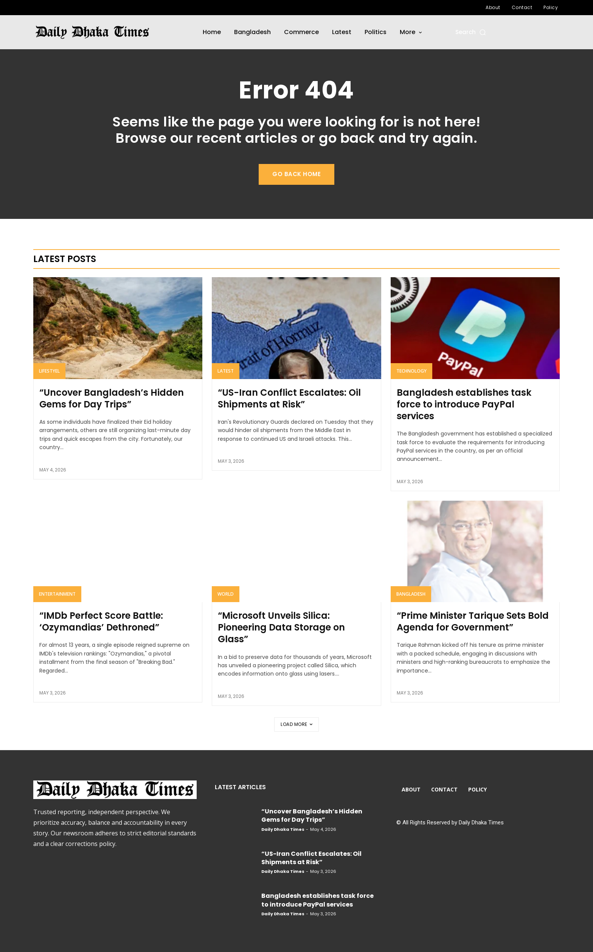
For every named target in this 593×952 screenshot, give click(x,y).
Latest (225, 371)
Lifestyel (49, 371)
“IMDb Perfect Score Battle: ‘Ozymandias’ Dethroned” (101, 621)
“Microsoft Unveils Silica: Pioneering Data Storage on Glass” (281, 627)
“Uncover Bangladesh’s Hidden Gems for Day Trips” (111, 398)
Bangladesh (410, 594)
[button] (471, 32)
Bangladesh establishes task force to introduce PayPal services (464, 404)
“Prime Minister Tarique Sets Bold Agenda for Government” (473, 621)
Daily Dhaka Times (282, 829)
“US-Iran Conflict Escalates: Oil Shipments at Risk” (289, 398)
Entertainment (57, 594)
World (225, 594)
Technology (411, 371)
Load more (296, 724)
